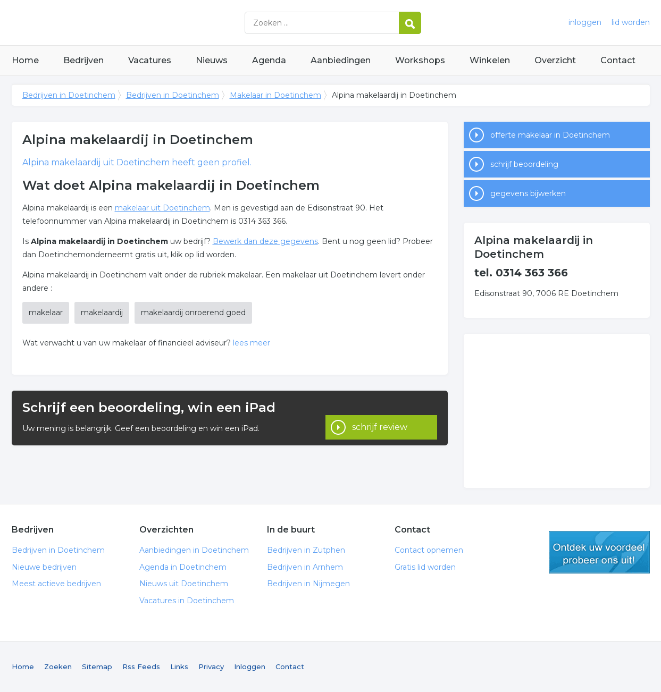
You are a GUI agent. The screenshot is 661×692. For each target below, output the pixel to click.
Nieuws (212, 60)
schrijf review (379, 418)
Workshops (420, 60)
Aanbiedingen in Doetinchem (194, 550)
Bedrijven (83, 60)
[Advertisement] (556, 410)
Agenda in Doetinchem (183, 567)
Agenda (269, 60)
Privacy (211, 666)
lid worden (631, 22)
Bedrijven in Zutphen (306, 550)
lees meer (251, 343)
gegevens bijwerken (528, 193)
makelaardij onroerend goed (193, 312)
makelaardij (102, 312)
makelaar (46, 312)
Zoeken (58, 666)
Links (179, 666)
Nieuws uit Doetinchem (183, 583)
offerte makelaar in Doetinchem (550, 135)
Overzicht (555, 60)
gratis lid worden (599, 552)
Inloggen (249, 666)
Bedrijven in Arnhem (305, 567)
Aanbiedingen (341, 60)
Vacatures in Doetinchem (186, 600)
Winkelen (490, 60)
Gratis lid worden (425, 567)
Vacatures (149, 60)
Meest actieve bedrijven (56, 583)
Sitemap (97, 666)
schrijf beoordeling (524, 164)
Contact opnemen (429, 550)
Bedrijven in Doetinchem (145, 23)
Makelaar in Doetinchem (275, 95)
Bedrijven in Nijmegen (308, 583)
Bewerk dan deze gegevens (265, 241)
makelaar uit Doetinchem (162, 208)
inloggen (584, 22)
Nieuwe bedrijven (44, 567)
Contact (617, 60)
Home (25, 60)
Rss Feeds (141, 666)
